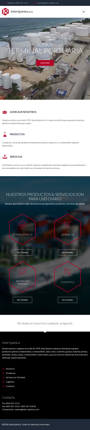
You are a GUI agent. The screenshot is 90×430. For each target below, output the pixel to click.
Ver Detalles (22, 252)
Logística (8, 381)
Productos (9, 373)
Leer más (45, 63)
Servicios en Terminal (14, 377)
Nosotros (9, 368)
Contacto (9, 386)
